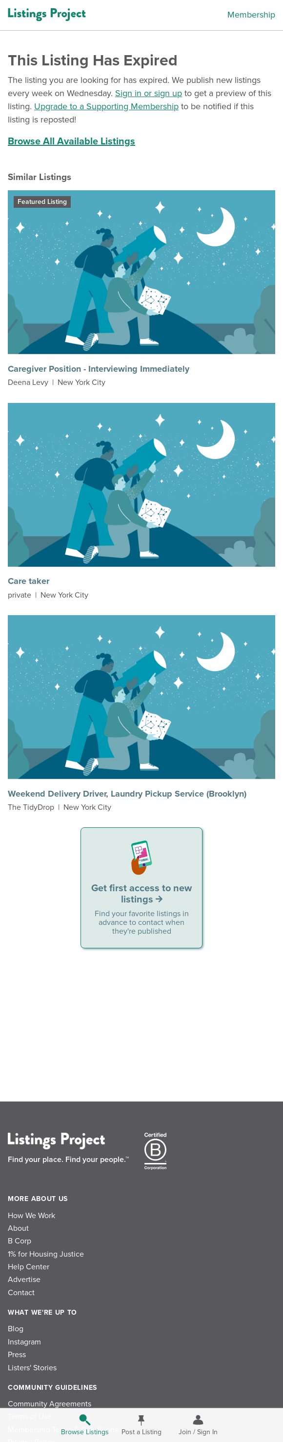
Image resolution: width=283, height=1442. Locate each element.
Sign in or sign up (148, 93)
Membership (251, 14)
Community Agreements (49, 1404)
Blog (15, 1329)
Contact (21, 1293)
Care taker (28, 581)
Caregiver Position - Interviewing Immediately (98, 368)
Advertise (24, 1279)
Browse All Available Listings (71, 141)
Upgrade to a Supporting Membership (106, 106)
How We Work (31, 1216)
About (18, 1228)
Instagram (24, 1342)
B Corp (19, 1241)
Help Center (28, 1267)
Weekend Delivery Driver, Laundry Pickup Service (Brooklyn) (127, 793)
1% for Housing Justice (46, 1254)
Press (17, 1355)
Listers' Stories (32, 1368)
